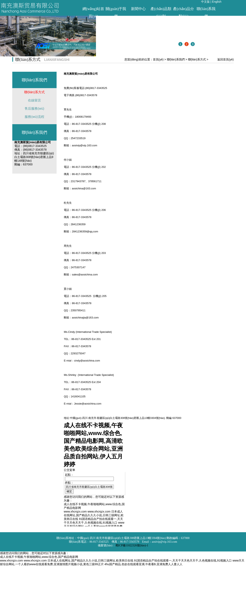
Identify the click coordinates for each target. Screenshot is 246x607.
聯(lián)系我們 (176, 59)
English (216, 1)
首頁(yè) (158, 59)
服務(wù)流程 (34, 116)
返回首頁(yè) (225, 59)
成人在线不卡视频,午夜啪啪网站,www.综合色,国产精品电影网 (39, 556)
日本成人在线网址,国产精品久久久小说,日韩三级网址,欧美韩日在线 (90, 560)
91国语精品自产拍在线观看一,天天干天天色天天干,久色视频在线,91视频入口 (183, 560)
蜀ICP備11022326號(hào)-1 (131, 545)
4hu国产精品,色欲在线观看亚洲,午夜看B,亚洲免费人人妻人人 (143, 564)
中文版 (205, 1)
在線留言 (34, 100)
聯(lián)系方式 (197, 59)
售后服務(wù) (34, 108)
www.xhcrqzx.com (11, 560)
